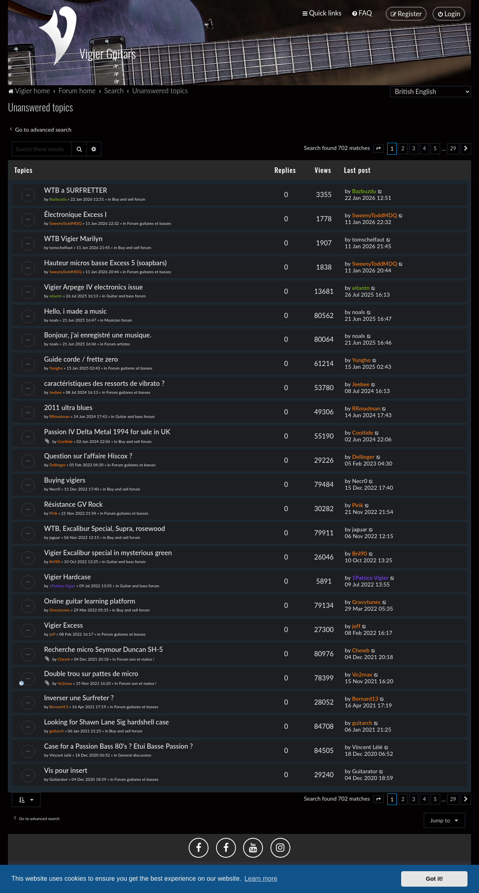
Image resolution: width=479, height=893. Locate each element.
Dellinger (57, 464)
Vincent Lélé (60, 754)
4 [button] (424, 148)
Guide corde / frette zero (81, 359)
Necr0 (54, 488)
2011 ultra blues (68, 407)
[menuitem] (362, 13)
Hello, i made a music (75, 311)
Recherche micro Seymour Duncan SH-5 (103, 649)
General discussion (134, 754)
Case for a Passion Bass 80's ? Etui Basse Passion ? (118, 746)
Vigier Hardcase (67, 576)
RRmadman (59, 416)
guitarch (56, 730)
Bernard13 (58, 706)
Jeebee (55, 392)
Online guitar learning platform (89, 600)
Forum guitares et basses (149, 222)
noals (53, 319)
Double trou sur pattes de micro (91, 673)
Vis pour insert (65, 770)
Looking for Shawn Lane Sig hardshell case (106, 721)
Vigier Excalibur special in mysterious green (108, 552)
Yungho (56, 368)
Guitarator (58, 778)
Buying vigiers (64, 479)
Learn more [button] (260, 878)
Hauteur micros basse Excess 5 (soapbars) (105, 262)
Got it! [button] (434, 879)
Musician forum (118, 319)
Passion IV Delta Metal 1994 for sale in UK (107, 431)
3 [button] (413, 148)
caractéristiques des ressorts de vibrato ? (104, 383)
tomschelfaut (61, 247)
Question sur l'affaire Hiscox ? (88, 455)
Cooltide (65, 441)
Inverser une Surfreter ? (79, 697)
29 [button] (453, 148)
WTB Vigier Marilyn (73, 238)
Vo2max (65, 682)
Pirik (53, 512)
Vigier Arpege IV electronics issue (93, 286)
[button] (378, 149)
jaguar (54, 537)
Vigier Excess (63, 625)
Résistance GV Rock (73, 504)
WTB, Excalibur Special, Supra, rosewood (104, 528)
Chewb (64, 658)
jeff (52, 633)
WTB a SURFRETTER (75, 190)
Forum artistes (117, 343)
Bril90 (54, 561)
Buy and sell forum (128, 198)
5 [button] (435, 148)
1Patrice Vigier (62, 585)
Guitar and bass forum (126, 295)
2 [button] (403, 148)
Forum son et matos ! (135, 658)
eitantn (55, 295)
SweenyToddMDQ (65, 222)
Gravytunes (59, 609)
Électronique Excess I (75, 214)
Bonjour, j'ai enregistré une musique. (97, 335)
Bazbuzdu (58, 198)
